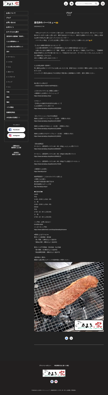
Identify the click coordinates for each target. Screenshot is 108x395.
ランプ (10, 82)
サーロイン (11, 57)
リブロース (11, 77)
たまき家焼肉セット (13, 41)
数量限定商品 (11, 112)
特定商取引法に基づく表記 (61, 365)
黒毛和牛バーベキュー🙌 (46, 22)
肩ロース (11, 72)
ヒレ (9, 87)
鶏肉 (8, 102)
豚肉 (8, 97)
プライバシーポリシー (45, 365)
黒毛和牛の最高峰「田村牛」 (16, 36)
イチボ (10, 62)
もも (9, 67)
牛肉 (8, 92)
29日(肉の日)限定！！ (13, 117)
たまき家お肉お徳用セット (15, 46)
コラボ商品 (10, 107)
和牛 (8, 51)
